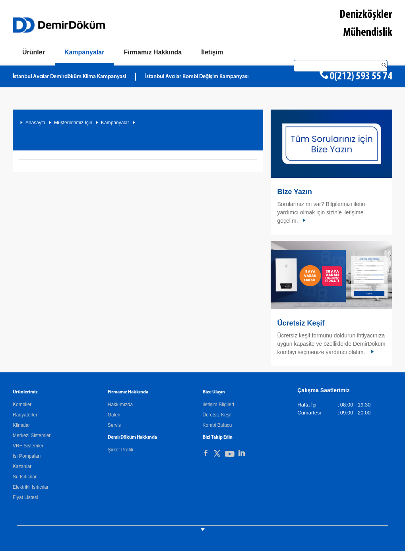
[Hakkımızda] (152, 52)
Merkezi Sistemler (31, 435)
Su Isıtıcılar (25, 477)
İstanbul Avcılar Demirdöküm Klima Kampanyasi (69, 77)
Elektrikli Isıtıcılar (30, 487)
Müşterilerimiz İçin (73, 122)
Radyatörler (25, 415)
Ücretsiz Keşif (300, 323)
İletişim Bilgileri (218, 404)
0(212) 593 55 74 (360, 76)
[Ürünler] (33, 52)
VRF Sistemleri (29, 446)
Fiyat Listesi (25, 497)
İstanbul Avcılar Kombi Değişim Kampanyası (196, 77)
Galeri (114, 415)
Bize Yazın (294, 191)
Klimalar (21, 425)
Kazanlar (22, 466)
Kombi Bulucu (217, 425)
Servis (114, 425)
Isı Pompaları (27, 456)
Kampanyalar (115, 122)
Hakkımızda (120, 404)
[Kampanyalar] (84, 54)
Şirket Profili (120, 450)
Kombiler (22, 404)
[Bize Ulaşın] (212, 52)
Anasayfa (35, 122)
